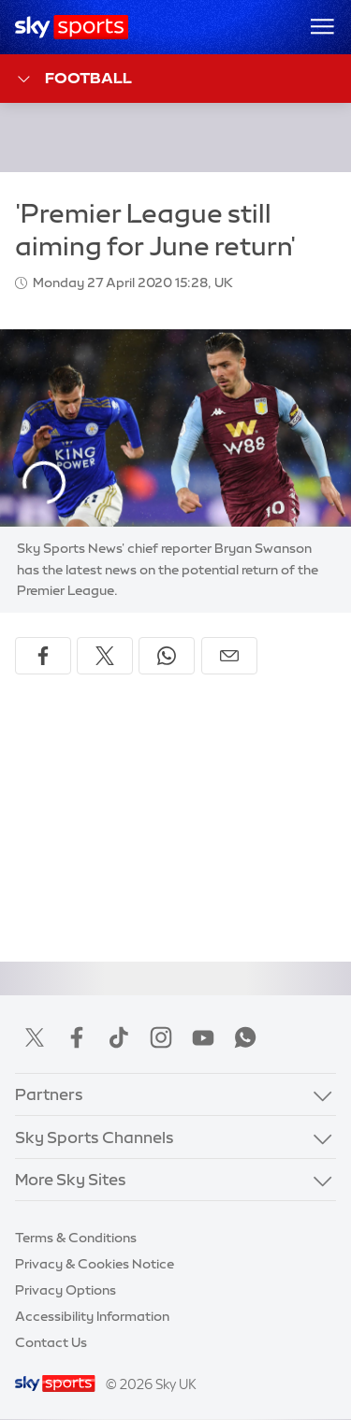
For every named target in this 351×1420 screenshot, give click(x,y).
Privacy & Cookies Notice (94, 1263)
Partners (49, 1094)
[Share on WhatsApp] (167, 655)
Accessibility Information (92, 1316)
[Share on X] (105, 655)
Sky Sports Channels (94, 1137)
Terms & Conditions (76, 1237)
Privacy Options (65, 1290)
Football (73, 79)
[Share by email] (229, 655)
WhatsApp (245, 1037)
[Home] (71, 27)
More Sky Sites (70, 1179)
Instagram (161, 1037)
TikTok (119, 1037)
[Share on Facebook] (43, 655)
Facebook (76, 1037)
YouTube (203, 1037)
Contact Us (51, 1342)
